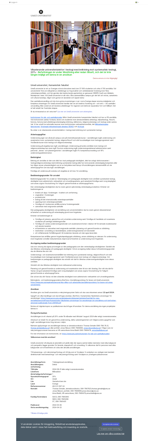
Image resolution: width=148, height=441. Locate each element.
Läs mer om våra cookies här (110, 433)
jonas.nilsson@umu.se (92, 328)
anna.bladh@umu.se (99, 330)
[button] (137, 2)
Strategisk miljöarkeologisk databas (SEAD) (57, 127)
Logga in (13, 2)
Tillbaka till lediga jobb (39, 413)
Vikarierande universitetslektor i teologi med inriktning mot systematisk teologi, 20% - (74, 72)
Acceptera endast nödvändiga (110, 429)
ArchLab (81, 127)
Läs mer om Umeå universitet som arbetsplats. (74, 112)
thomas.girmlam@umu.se (40, 328)
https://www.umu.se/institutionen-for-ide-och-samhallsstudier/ (85, 334)
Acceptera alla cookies (110, 424)
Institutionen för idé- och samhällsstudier (46, 117)
